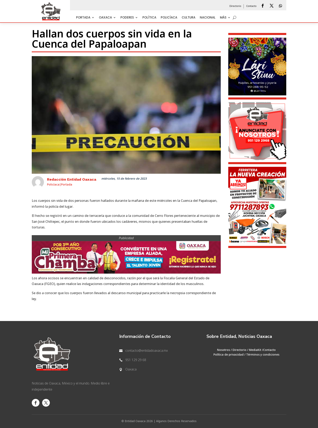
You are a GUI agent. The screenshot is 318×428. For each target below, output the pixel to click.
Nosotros (223, 350)
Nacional (207, 18)
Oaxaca (105, 18)
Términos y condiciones (262, 355)
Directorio (235, 6)
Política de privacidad (228, 355)
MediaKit (255, 350)
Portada (83, 18)
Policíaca (169, 18)
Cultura (188, 18)
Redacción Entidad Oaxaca (71, 179)
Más (223, 18)
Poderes (127, 18)
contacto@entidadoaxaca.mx (146, 350)
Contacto (251, 6)
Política (149, 18)
